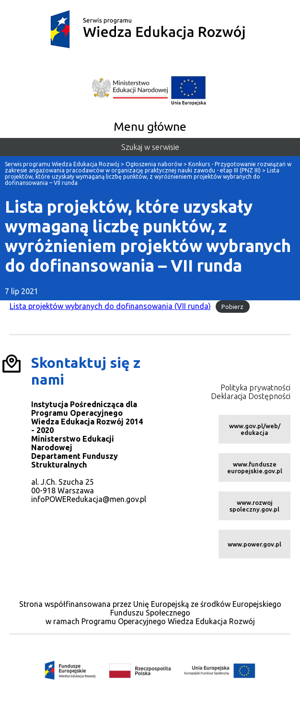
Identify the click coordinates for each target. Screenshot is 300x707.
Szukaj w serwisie (150, 147)
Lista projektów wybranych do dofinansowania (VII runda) (110, 306)
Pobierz (232, 306)
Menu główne (150, 126)
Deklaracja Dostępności (250, 396)
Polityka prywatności (255, 387)
